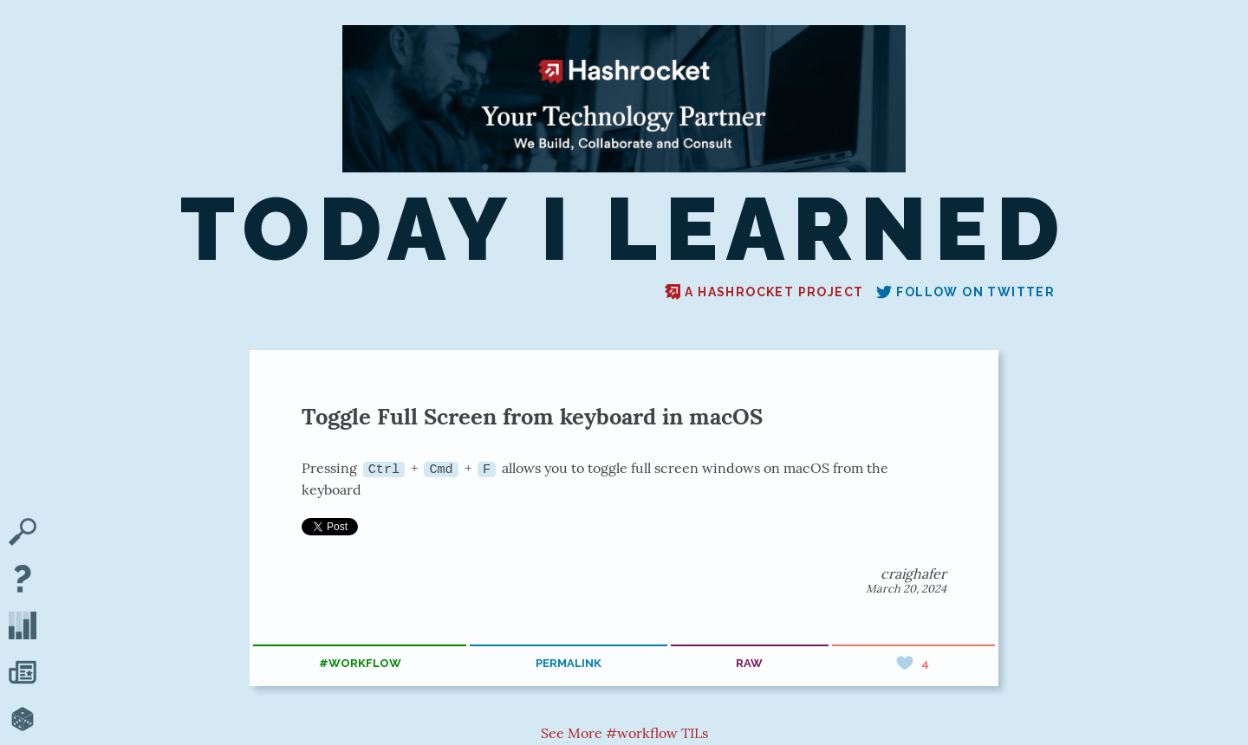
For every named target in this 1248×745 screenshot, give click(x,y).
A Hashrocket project (764, 292)
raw (749, 663)
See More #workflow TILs (624, 732)
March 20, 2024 (906, 588)
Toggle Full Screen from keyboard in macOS (532, 416)
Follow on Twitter (965, 292)
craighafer (913, 573)
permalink (568, 663)
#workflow (360, 663)
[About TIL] (22, 580)
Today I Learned (623, 230)
